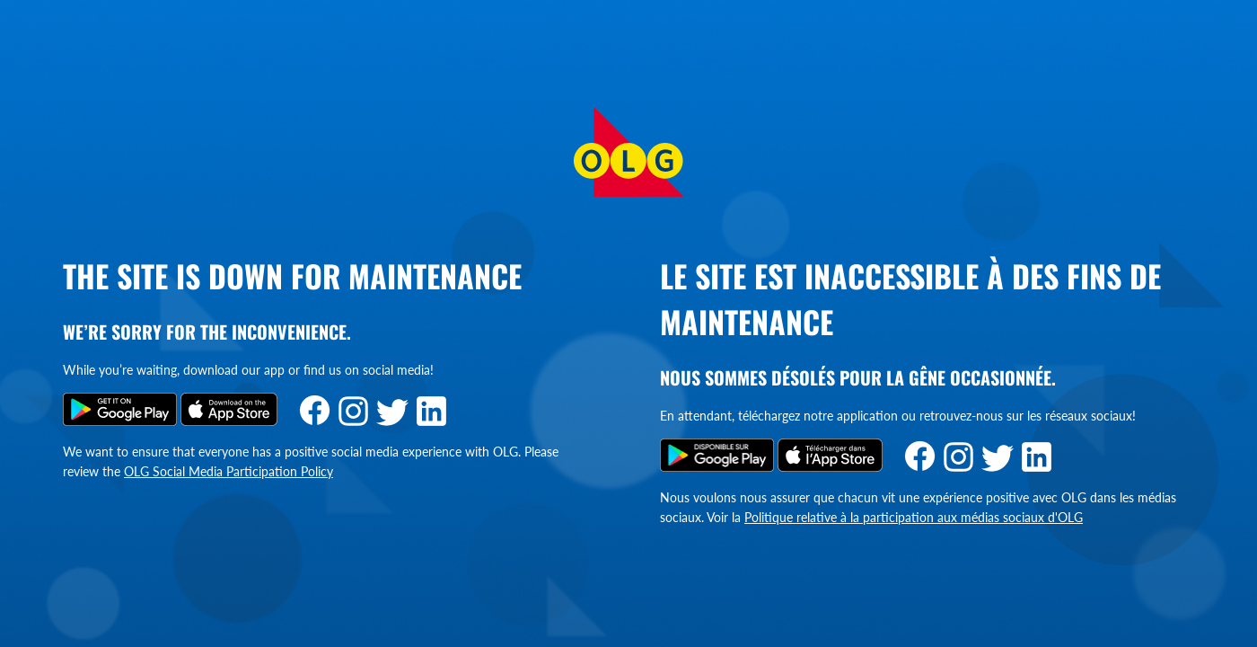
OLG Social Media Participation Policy (228, 471)
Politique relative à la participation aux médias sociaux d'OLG (913, 517)
